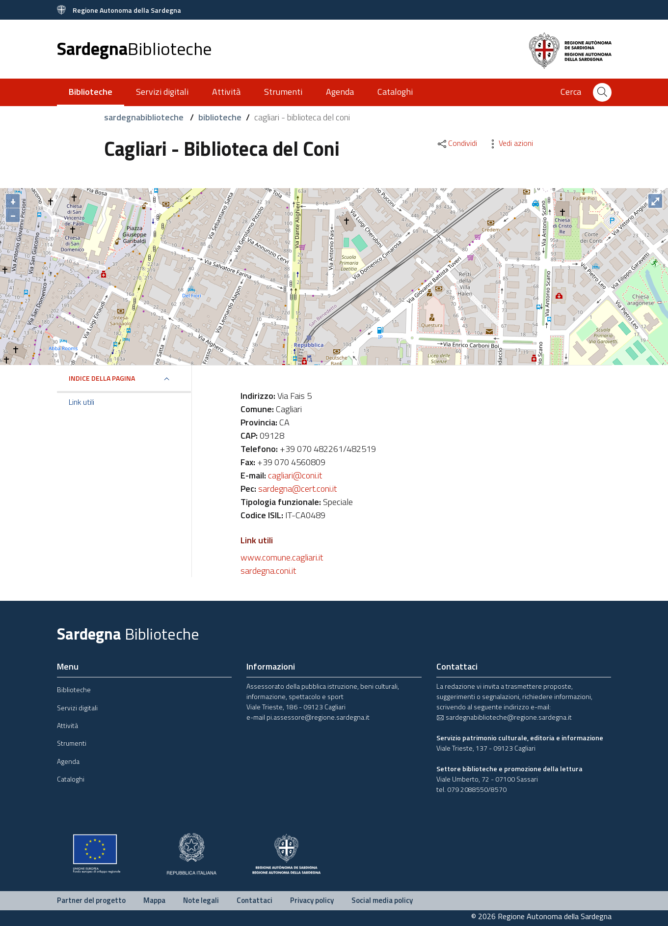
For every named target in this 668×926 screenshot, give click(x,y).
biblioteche (219, 117)
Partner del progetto (91, 900)
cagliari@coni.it (295, 475)
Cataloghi (395, 91)
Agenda (340, 91)
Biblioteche (74, 689)
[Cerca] (602, 92)
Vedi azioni (510, 143)
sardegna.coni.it (268, 570)
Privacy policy (312, 900)
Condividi (456, 143)
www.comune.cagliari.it (281, 557)
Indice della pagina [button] (102, 378)
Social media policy (382, 900)
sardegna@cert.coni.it (297, 488)
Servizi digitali (162, 91)
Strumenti (283, 91)
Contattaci (254, 900)
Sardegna (134, 48)
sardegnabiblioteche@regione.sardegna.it (504, 717)
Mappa (154, 900)
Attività (226, 91)
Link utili (81, 402)
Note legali (201, 900)
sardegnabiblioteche (145, 117)
